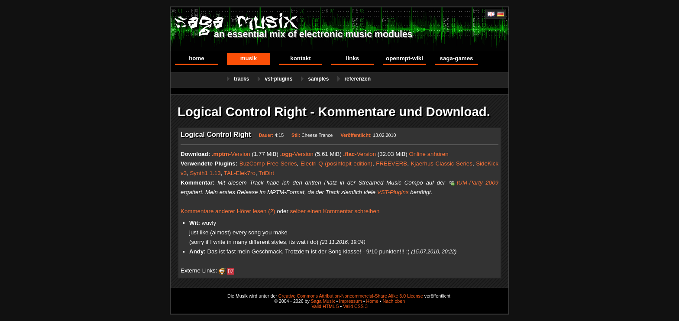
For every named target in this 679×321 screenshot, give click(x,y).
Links (352, 58)
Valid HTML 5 (325, 306)
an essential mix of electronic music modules (313, 34)
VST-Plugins (278, 79)
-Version (231, 154)
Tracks (241, 79)
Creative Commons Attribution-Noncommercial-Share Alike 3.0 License (350, 295)
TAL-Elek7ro (239, 173)
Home (196, 58)
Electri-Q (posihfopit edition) (336, 163)
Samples (318, 79)
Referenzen (357, 79)
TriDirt (266, 173)
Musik (248, 58)
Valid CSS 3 (355, 306)
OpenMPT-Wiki (404, 58)
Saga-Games (456, 58)
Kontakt (300, 58)
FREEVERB (391, 163)
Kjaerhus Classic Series (441, 163)
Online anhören (428, 154)
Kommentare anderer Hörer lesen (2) (228, 211)
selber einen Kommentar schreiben (335, 211)
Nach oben (394, 301)
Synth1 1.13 (205, 173)
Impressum (350, 301)
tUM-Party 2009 (477, 182)
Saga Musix (323, 301)
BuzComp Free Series (268, 163)
